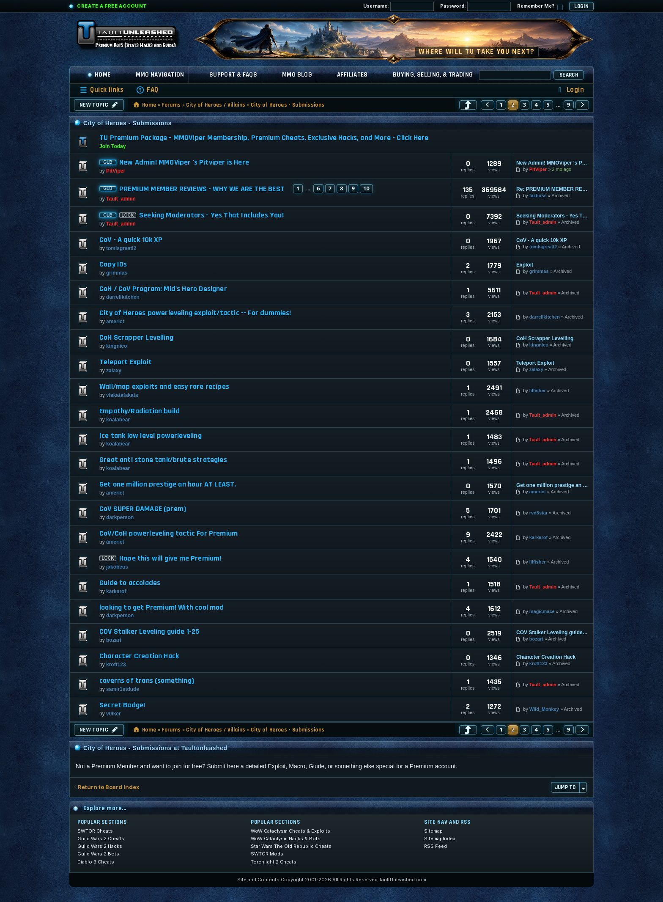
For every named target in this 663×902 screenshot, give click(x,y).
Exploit (524, 265)
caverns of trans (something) (146, 680)
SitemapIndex (439, 839)
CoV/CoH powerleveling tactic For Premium (168, 533)
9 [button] (568, 104)
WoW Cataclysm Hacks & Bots (286, 839)
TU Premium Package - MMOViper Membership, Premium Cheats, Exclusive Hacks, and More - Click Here (263, 138)
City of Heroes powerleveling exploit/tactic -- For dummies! (195, 313)
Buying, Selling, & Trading (433, 75)
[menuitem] (147, 90)
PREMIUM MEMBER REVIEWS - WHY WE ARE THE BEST (202, 189)
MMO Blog (297, 75)
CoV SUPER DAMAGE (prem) (142, 509)
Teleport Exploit (125, 362)
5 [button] (548, 104)
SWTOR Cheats (95, 831)
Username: (398, 6)
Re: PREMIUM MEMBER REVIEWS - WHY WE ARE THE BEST (552, 189)
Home (99, 75)
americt (115, 321)
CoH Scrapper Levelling (136, 337)
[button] (468, 105)
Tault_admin (121, 199)
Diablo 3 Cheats (95, 862)
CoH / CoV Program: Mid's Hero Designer (163, 289)
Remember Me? (540, 6)
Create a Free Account (112, 6)
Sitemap (433, 831)
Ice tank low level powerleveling (150, 436)
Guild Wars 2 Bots (98, 854)
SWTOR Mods (267, 854)
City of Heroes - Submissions (287, 105)
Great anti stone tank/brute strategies (163, 460)
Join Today (112, 146)
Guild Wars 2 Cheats (100, 839)
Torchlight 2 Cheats (273, 862)
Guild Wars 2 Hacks (99, 846)
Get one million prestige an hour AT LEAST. (167, 484)
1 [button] (501, 104)
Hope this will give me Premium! (170, 558)
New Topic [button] (98, 105)
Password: (475, 6)
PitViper (115, 171)
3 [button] (524, 104)
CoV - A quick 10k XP (131, 240)
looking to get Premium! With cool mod (161, 607)
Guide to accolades (129, 583)
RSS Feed (435, 846)
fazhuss (538, 195)
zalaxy (113, 371)
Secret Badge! (122, 705)
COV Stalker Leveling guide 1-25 (149, 631)
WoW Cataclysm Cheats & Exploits (290, 831)
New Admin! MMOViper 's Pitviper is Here (184, 162)
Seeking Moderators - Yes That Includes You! (211, 215)
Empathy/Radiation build (139, 411)
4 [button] (536, 104)
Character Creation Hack (139, 656)
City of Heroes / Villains (215, 105)
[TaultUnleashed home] (132, 37)
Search (568, 75)
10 (366, 188)
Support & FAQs (233, 75)
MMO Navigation (160, 75)
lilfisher (537, 390)
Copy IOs (113, 264)
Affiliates (352, 75)
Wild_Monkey (544, 709)
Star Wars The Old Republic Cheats (291, 846)
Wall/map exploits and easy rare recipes (164, 386)
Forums (171, 105)
